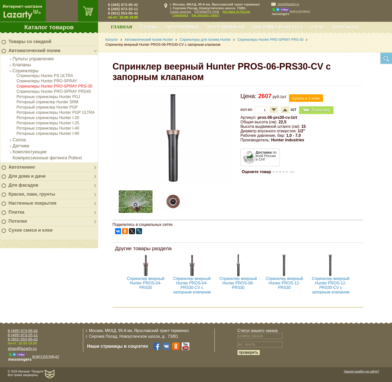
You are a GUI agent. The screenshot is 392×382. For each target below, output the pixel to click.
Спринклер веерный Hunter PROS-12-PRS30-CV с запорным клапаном (330, 285)
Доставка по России (236, 12)
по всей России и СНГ (266, 155)
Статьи (149, 26)
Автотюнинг (21, 167)
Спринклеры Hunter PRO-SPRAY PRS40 (53, 91)
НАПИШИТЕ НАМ (206, 12)
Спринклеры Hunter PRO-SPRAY (46, 81)
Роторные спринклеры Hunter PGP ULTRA (55, 112)
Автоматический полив (34, 50)
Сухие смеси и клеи (30, 230)
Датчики (20, 145)
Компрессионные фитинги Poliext (47, 157)
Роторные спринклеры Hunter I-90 (47, 133)
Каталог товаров (49, 27)
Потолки (17, 221)
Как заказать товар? (206, 15)
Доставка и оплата (277, 26)
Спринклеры (25, 70)
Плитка (16, 212)
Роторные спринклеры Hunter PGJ (48, 97)
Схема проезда (180, 12)
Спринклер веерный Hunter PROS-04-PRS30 (145, 283)
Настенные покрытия (32, 203)
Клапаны (21, 64)
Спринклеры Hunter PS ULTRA (44, 76)
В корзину (316, 110)
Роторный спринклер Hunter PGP (47, 107)
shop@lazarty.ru (288, 4)
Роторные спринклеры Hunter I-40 (47, 128)
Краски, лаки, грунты (31, 194)
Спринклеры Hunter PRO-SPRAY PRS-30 (54, 86)
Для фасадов (23, 185)
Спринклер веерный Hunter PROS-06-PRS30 (238, 283)
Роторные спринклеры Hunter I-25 (47, 123)
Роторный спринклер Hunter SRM (47, 102)
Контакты (345, 26)
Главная (121, 26)
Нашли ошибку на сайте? (361, 371)
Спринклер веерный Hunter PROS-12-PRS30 (284, 283)
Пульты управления (33, 58)
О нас (317, 26)
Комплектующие (29, 151)
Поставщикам (226, 26)
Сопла (19, 139)
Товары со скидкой (29, 41)
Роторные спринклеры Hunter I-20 (47, 118)
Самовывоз (180, 15)
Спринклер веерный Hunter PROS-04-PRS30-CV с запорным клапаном (191, 285)
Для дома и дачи (27, 176)
